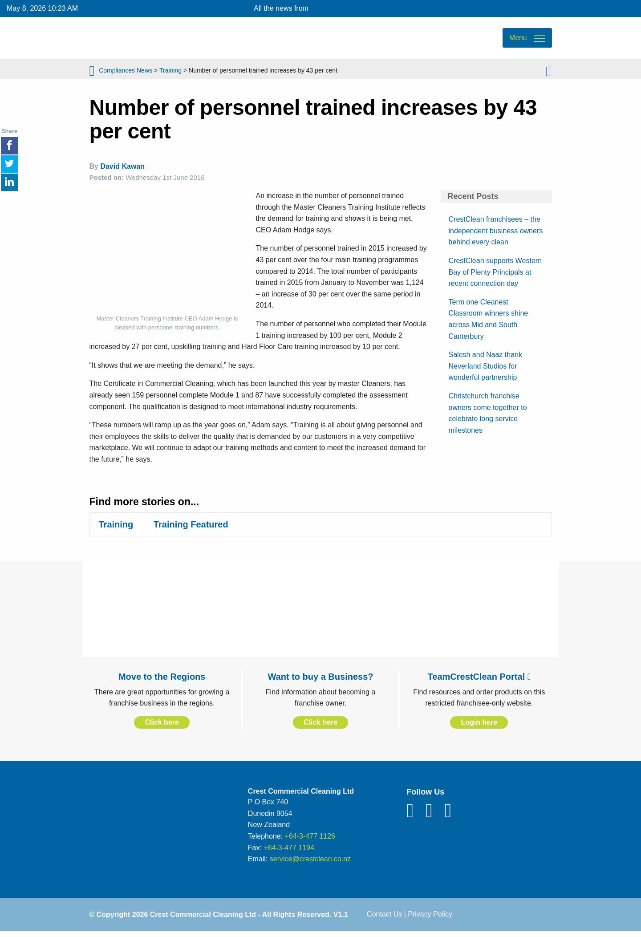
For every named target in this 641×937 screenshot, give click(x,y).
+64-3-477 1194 (289, 852)
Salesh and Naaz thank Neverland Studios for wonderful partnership (485, 371)
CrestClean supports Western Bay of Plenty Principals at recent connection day (495, 277)
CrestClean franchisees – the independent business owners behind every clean (496, 235)
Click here (162, 727)
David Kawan (122, 171)
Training (170, 73)
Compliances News (125, 73)
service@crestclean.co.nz (310, 864)
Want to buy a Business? (320, 681)
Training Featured (191, 529)
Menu (518, 40)
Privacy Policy (430, 919)
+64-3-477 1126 (310, 841)
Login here (479, 727)
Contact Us (384, 919)
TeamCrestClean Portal (479, 681)
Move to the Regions (162, 681)
